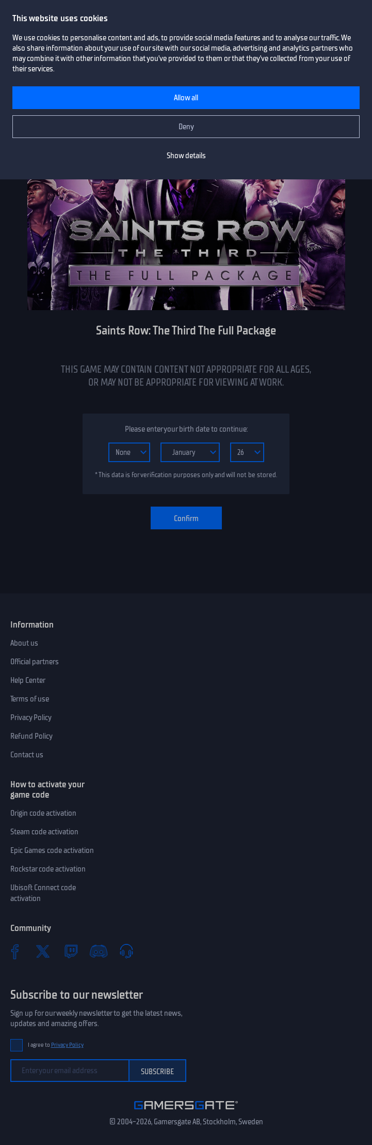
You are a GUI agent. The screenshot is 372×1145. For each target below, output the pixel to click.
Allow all (186, 98)
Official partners (34, 662)
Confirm (186, 518)
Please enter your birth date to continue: (186, 429)
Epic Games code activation (52, 850)
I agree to (56, 1045)
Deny (186, 126)
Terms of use (29, 699)
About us (24, 643)
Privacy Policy (31, 717)
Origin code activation (43, 813)
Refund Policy (31, 736)
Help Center (27, 680)
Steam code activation (44, 832)
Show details (186, 155)
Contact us (26, 755)
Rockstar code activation (48, 869)
